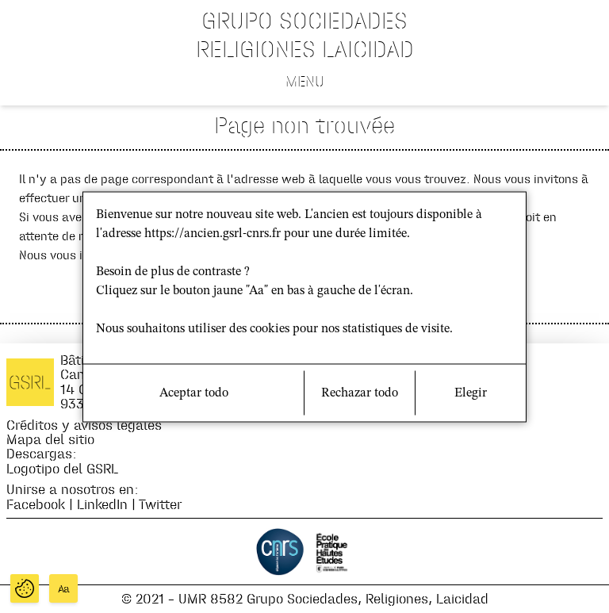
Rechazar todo (359, 392)
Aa (64, 589)
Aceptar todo (193, 392)
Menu (304, 81)
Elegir (470, 392)
